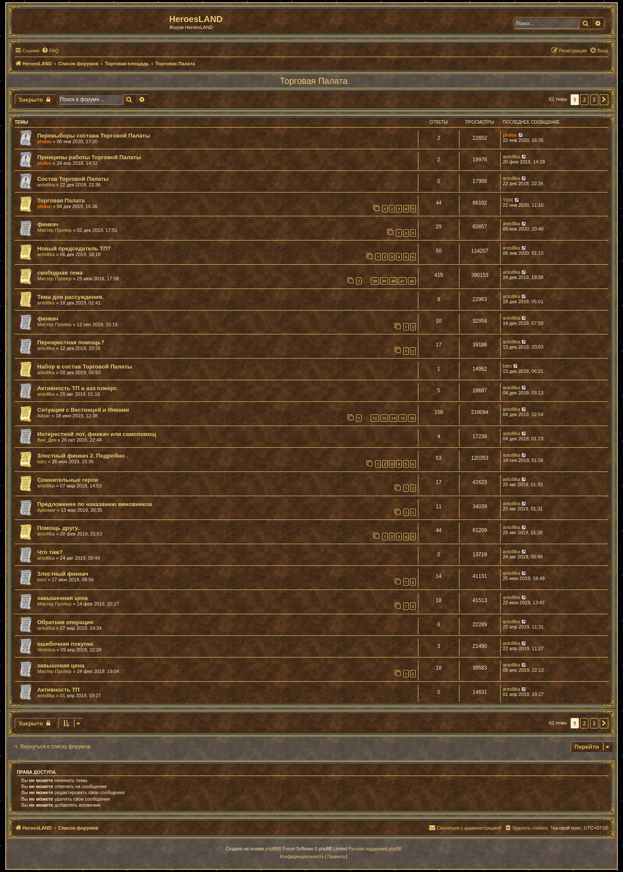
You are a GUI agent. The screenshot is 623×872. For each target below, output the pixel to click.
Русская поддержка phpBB (374, 848)
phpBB (271, 848)
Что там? (50, 552)
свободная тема (60, 272)
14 (393, 418)
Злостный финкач (62, 574)
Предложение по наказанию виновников (94, 504)
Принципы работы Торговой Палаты (89, 157)
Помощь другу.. (58, 528)
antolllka (511, 156)
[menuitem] (50, 50)
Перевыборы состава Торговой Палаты (93, 135)
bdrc (507, 366)
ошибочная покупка (65, 644)
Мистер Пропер (54, 230)
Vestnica (46, 649)
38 (375, 281)
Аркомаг (46, 510)
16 (412, 418)
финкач (47, 224)
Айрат (44, 415)
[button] (604, 99)
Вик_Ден (46, 439)
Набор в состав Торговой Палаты (84, 366)
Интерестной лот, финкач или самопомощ (96, 434)
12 (375, 418)
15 (402, 418)
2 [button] (584, 99)
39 (384, 281)
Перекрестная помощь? (70, 342)
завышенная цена (62, 598)
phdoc (44, 141)
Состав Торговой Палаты (73, 179)
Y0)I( (508, 199)
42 (412, 281)
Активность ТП (58, 689)
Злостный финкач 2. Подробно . (82, 455)
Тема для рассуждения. (70, 297)
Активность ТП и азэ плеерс (77, 388)
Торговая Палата (314, 81)
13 (384, 418)
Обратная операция (65, 622)
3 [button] (594, 99)
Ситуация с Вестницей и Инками (83, 410)
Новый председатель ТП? (74, 248)
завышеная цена (60, 665)
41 (402, 281)
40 (393, 281)
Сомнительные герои (67, 480)
